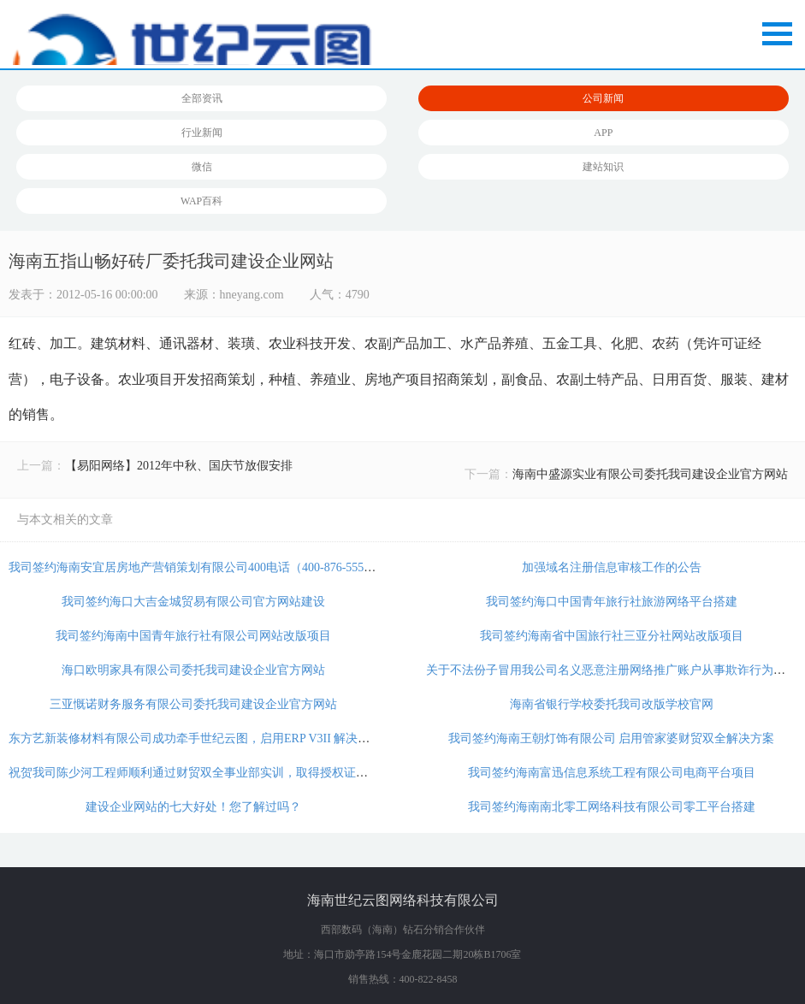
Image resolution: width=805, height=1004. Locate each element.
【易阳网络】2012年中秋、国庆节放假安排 (179, 465)
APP (603, 133)
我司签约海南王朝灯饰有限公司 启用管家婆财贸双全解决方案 (611, 738)
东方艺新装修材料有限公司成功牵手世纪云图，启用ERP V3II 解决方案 (195, 738)
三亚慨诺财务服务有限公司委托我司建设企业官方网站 (193, 704)
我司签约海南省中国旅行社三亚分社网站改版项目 (611, 635)
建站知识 (603, 167)
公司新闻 (603, 98)
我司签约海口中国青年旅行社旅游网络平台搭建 (611, 601)
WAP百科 (201, 201)
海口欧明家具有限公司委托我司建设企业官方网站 (193, 670)
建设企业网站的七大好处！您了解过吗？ (193, 806)
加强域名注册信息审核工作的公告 (611, 567)
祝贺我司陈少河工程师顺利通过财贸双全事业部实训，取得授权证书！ (194, 772)
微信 (202, 167)
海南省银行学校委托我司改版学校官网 (611, 704)
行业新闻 (201, 133)
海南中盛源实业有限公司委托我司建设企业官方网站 (650, 474)
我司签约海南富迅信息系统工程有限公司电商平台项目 (611, 772)
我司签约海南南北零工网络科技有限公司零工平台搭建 (611, 806)
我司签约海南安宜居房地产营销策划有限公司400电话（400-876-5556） (195, 567)
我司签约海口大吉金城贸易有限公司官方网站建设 (193, 601)
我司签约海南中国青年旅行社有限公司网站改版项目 (193, 635)
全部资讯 (201, 98)
